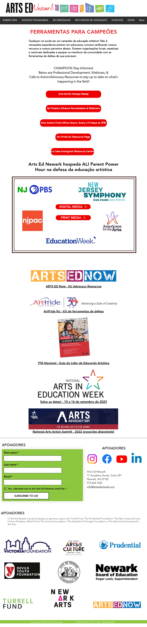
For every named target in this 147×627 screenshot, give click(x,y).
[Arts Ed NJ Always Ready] (73, 94)
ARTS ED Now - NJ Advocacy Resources (73, 286)
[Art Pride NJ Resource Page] (73, 137)
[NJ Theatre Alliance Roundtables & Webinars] (73, 108)
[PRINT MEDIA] (73, 218)
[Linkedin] (136, 459)
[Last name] (32, 470)
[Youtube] (121, 459)
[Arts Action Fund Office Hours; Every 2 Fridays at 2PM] (73, 122)
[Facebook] (107, 459)
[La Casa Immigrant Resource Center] (72, 151)
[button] (9, 20)
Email (8, 476)
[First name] (32, 458)
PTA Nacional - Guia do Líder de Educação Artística (73, 363)
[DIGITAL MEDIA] (73, 207)
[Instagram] (92, 459)
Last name (11, 464)
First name (11, 452)
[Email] (32, 482)
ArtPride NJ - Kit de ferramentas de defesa (74, 311)
